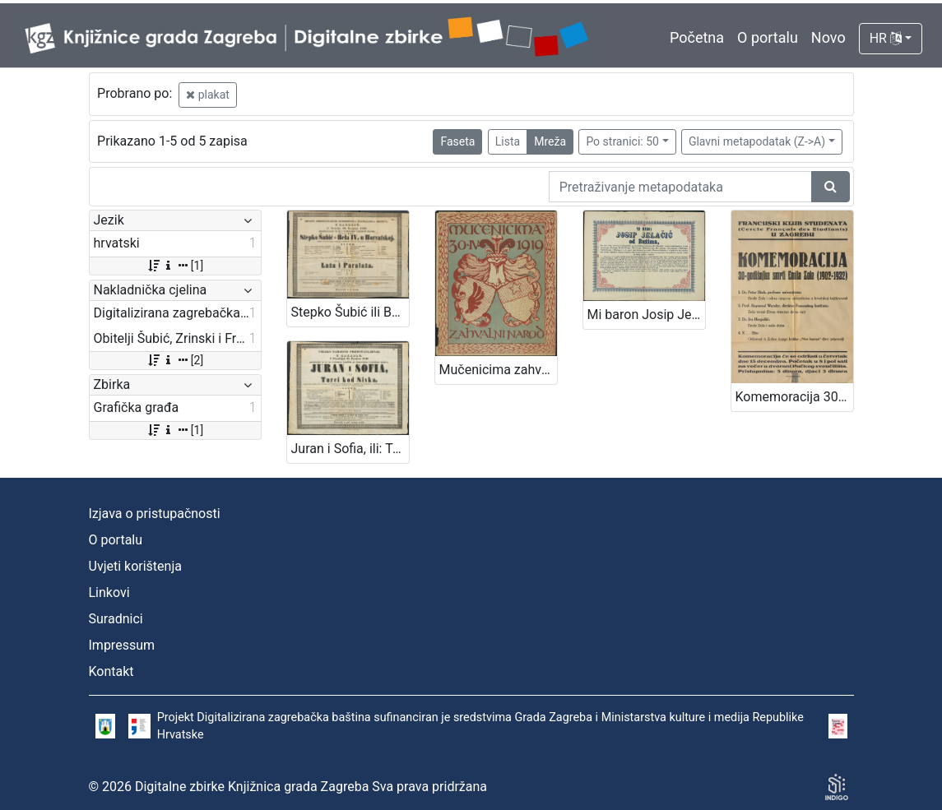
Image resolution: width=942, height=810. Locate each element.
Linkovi (109, 592)
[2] (174, 360)
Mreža (550, 141)
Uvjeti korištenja (135, 566)
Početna (697, 37)
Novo (828, 37)
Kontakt (111, 671)
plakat (208, 94)
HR (886, 38)
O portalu (767, 37)
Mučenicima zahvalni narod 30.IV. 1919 (498, 369)
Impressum (122, 645)
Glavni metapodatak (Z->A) (757, 141)
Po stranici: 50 (622, 141)
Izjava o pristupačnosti (154, 513)
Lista (507, 141)
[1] (174, 265)
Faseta (457, 141)
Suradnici (116, 619)
